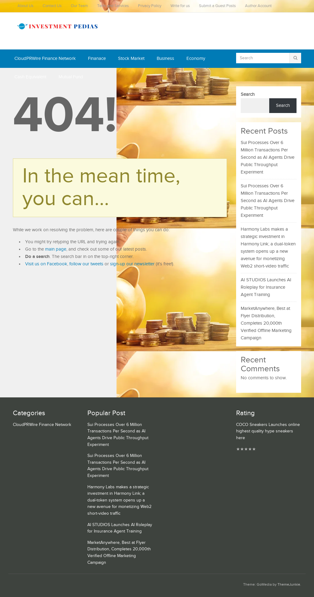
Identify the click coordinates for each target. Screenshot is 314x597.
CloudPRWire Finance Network (45, 58)
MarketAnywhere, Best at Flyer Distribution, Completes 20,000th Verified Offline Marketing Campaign (266, 323)
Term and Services (113, 6)
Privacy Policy (149, 6)
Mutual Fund (71, 77)
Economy (195, 58)
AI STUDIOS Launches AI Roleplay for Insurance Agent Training (266, 287)
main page (55, 249)
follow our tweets (86, 264)
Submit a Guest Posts (217, 6)
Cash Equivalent (30, 77)
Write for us (180, 6)
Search (248, 94)
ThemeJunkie (289, 584)
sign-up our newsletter (132, 264)
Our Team (79, 6)
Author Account (258, 6)
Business (165, 58)
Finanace (97, 58)
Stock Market (131, 58)
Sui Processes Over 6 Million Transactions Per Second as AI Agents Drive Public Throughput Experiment (267, 157)
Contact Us (52, 6)
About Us (25, 6)
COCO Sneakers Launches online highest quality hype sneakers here (268, 431)
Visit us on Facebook (46, 264)
